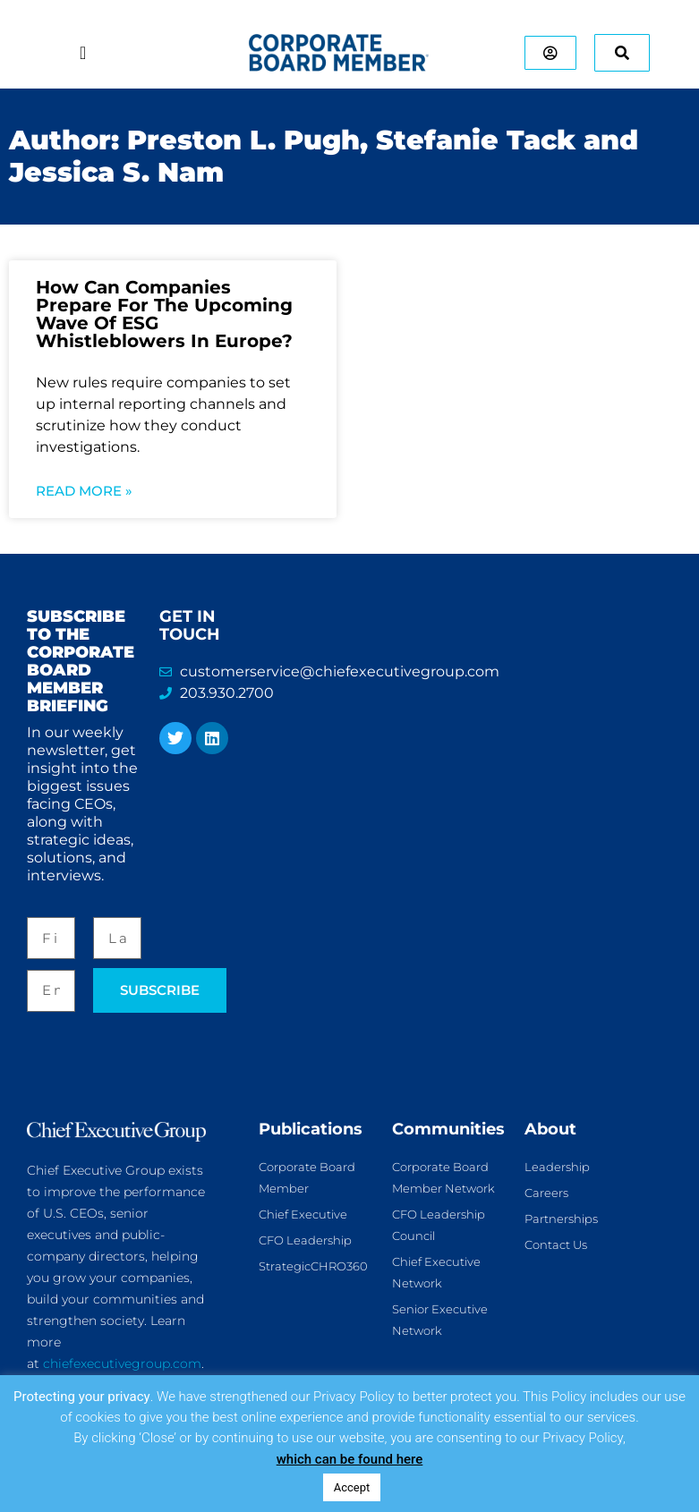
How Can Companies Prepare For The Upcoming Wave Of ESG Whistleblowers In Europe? (164, 314)
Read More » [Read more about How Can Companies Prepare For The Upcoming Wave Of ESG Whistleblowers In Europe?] (84, 490)
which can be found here (350, 1459)
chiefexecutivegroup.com (122, 1363)
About (550, 1129)
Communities (448, 1129)
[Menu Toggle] (83, 53)
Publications (310, 1129)
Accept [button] (352, 1487)
